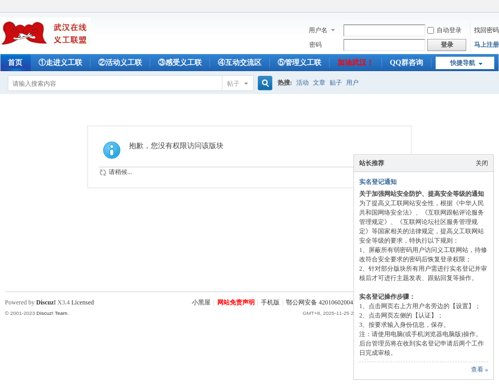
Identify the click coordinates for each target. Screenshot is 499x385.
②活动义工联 (120, 63)
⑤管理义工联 (299, 63)
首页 (15, 63)
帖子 (233, 83)
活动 (302, 82)
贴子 (336, 82)
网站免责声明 (236, 302)
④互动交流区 (239, 63)
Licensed (82, 302)
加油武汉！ (355, 63)
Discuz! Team (52, 313)
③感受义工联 (180, 63)
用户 (352, 82)
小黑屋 (201, 302)
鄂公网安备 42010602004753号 (327, 302)
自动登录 (444, 30)
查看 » (479, 369)
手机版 (270, 302)
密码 (315, 44)
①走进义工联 (60, 63)
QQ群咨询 (406, 63)
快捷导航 (462, 63)
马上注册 (486, 44)
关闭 (482, 163)
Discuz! (46, 302)
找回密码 (486, 30)
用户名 (318, 30)
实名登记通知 (378, 181)
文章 (319, 82)
